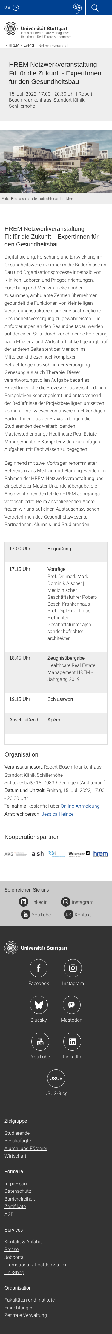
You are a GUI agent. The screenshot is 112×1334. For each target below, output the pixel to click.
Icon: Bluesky (39, 1005)
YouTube (36, 914)
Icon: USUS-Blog (56, 1078)
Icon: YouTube (40, 1042)
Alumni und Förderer (25, 1148)
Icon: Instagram (73, 968)
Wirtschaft (15, 1155)
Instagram (77, 902)
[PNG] (56, 853)
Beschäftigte (17, 1140)
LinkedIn (33, 902)
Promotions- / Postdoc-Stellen (36, 1264)
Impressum (16, 1183)
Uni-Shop (14, 1272)
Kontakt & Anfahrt (23, 1241)
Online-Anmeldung (80, 806)
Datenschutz (17, 1191)
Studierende (17, 1133)
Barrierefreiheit (19, 1198)
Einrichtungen (18, 1307)
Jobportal (14, 1257)
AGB (9, 1214)
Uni (7, 7)
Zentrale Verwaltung (25, 1315)
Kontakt (77, 914)
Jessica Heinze (57, 814)
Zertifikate (15, 1206)
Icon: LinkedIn (72, 1042)
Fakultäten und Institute (29, 1299)
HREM (14, 45)
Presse (11, 1249)
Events (28, 45)
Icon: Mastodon (72, 1005)
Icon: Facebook (38, 968)
